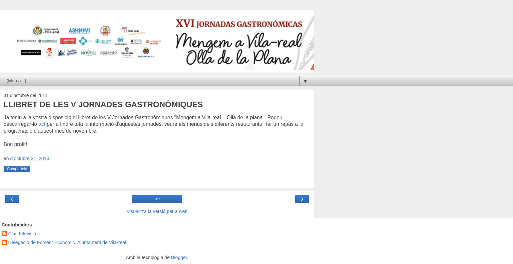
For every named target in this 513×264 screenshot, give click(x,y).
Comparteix (17, 169)
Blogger (179, 257)
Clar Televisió (22, 233)
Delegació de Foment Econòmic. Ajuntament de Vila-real (67, 242)
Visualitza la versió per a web (157, 211)
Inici (156, 199)
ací (41, 124)
